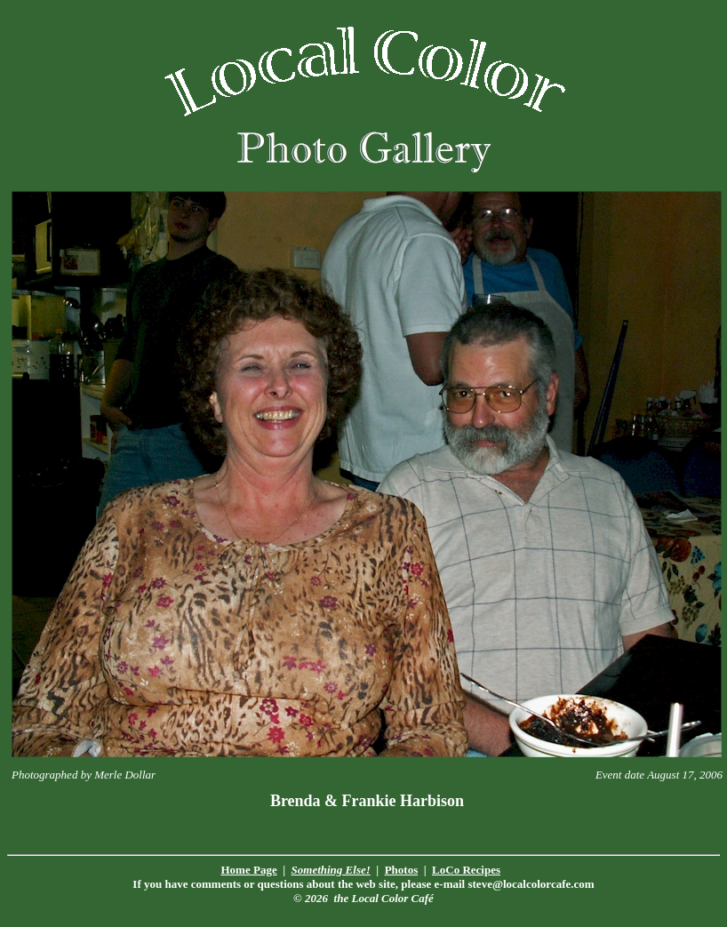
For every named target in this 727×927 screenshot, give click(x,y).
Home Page (249, 869)
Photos (402, 869)
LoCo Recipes (466, 869)
